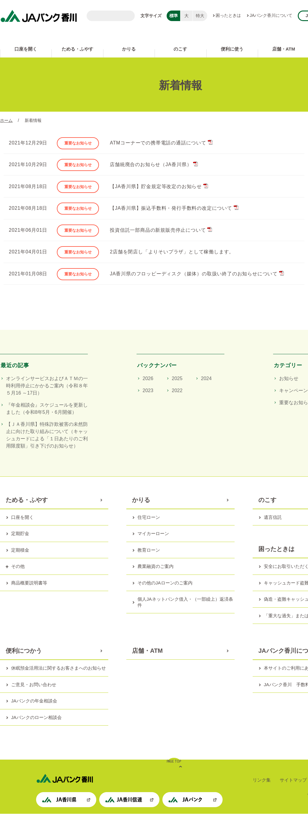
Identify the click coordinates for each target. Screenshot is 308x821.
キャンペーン (293, 397)
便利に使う (232, 48)
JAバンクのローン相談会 (36, 724)
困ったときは (228, 15)
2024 (206, 385)
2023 (148, 397)
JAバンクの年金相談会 (34, 708)
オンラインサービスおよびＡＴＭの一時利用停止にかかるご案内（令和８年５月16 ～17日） (47, 393)
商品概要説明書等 (29, 590)
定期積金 (20, 557)
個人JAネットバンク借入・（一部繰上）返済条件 (185, 609)
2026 (148, 385)
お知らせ (288, 385)
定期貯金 (20, 540)
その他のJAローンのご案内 (164, 590)
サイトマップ (293, 787)
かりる (129, 48)
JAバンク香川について (271, 15)
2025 (177, 385)
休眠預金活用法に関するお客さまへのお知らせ (58, 675)
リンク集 (262, 787)
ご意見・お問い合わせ (33, 691)
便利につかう (24, 658)
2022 (177, 397)
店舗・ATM (147, 658)
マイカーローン (153, 540)
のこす (180, 48)
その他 (18, 573)
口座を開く (25, 48)
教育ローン (148, 557)
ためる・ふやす (77, 48)
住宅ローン (148, 524)
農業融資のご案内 (155, 573)
